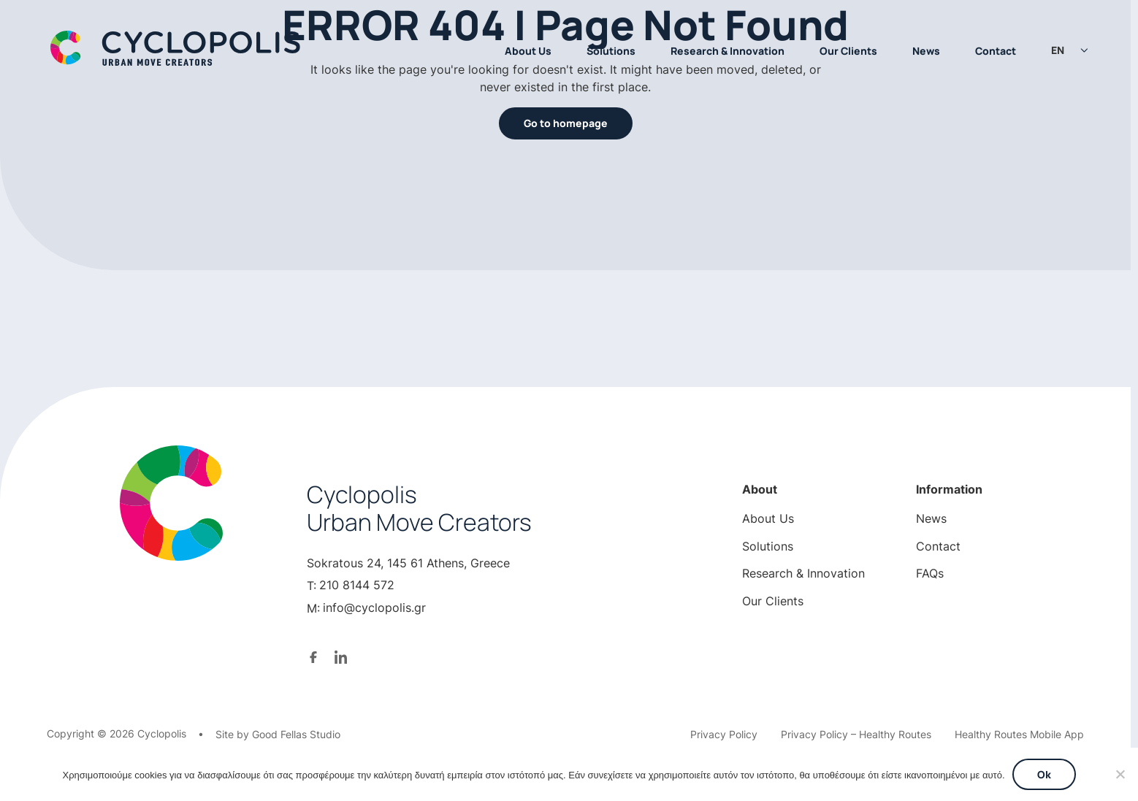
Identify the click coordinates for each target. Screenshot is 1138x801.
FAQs (930, 573)
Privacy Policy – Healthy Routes (856, 734)
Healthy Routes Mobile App (1019, 734)
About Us (528, 51)
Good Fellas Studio (296, 734)
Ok (1044, 774)
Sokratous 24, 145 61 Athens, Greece (408, 563)
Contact (995, 51)
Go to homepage (566, 123)
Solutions (611, 51)
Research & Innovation (727, 51)
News (926, 51)
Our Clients (848, 51)
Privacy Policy (723, 734)
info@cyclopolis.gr (374, 607)
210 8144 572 (356, 585)
